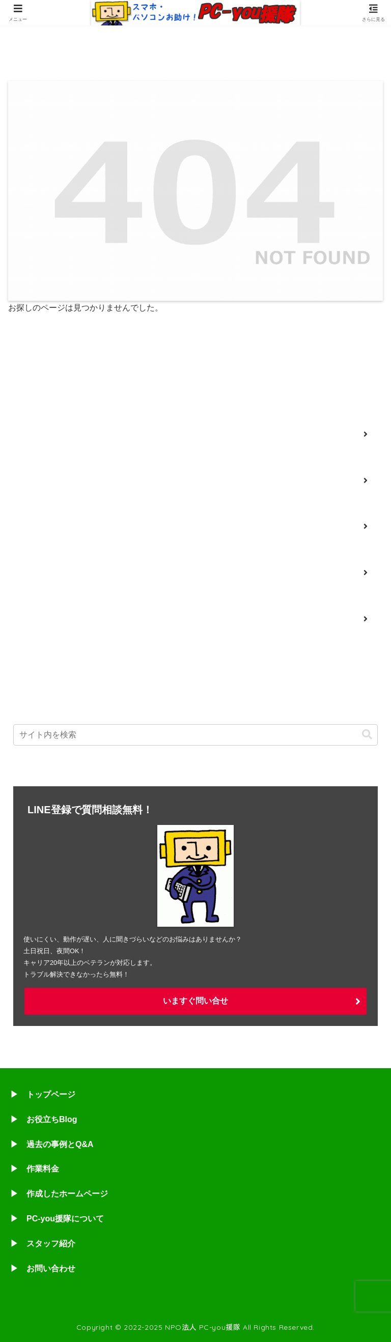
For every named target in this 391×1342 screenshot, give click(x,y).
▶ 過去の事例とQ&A (52, 1144)
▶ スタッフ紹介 (42, 1243)
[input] (195, 735)
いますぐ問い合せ (195, 1000)
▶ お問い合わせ (42, 1268)
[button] (367, 734)
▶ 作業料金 (34, 1168)
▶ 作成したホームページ (59, 1193)
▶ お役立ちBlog (43, 1119)
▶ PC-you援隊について (57, 1218)
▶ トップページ (42, 1094)
